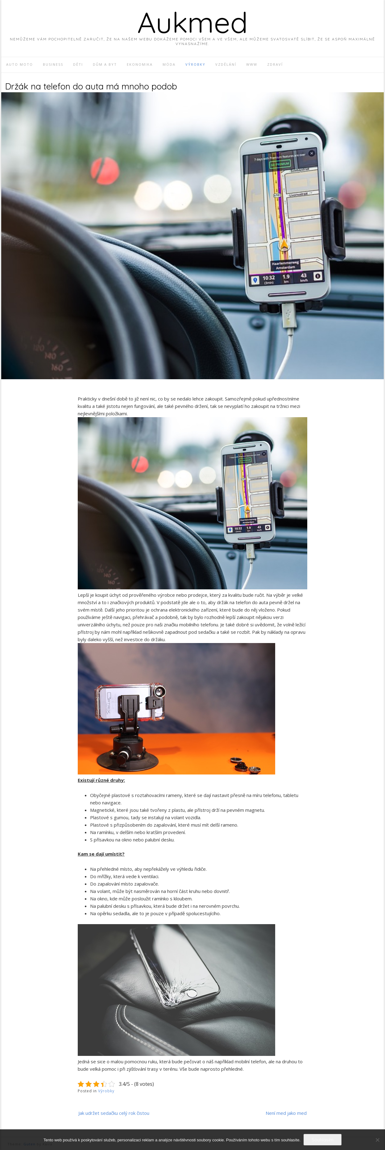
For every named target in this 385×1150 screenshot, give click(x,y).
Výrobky (106, 1091)
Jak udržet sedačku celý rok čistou (113, 1113)
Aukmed (192, 22)
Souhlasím (322, 1140)
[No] (377, 1140)
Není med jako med (286, 1113)
